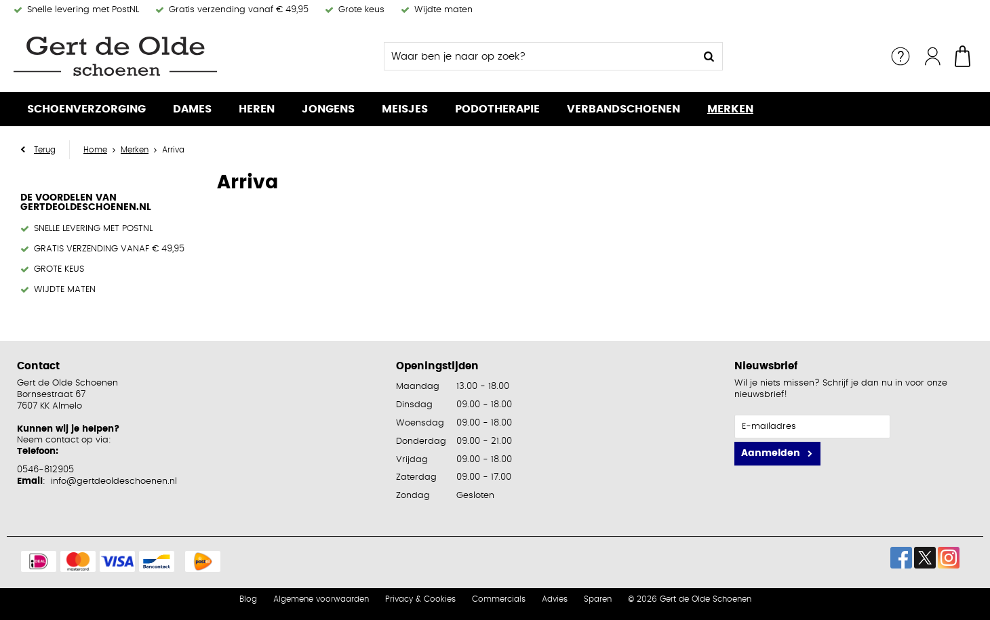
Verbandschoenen (623, 109)
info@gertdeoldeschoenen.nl (114, 481)
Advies (555, 599)
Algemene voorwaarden (321, 599)
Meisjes (405, 109)
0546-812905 (45, 470)
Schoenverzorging (86, 109)
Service (900, 56)
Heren (257, 109)
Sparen (598, 599)
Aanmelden (770, 453)
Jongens (328, 109)
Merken (730, 109)
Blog (248, 599)
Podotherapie (497, 109)
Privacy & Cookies (420, 599)
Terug (45, 150)
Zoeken (708, 56)
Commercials (499, 599)
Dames (192, 109)
